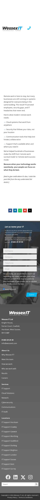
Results (4, 373)
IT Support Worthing (10, 436)
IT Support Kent (8, 464)
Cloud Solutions (8, 393)
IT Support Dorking (9, 445)
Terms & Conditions (26, 497)
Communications (8, 407)
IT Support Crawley (9, 427)
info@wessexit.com (9, 343)
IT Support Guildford (10, 441)
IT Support (6, 388)
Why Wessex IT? (8, 355)
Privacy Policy (12, 497)
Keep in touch (10, 289)
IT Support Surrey (9, 469)
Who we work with (9, 369)
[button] (10, 210)
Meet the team (7, 359)
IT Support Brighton (9, 450)
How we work (7, 364)
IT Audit (5, 412)
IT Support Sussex (9, 459)
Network (5, 398)
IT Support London (9, 455)
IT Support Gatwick (9, 431)
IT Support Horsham (10, 422)
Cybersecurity (7, 402)
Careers (5, 378)
